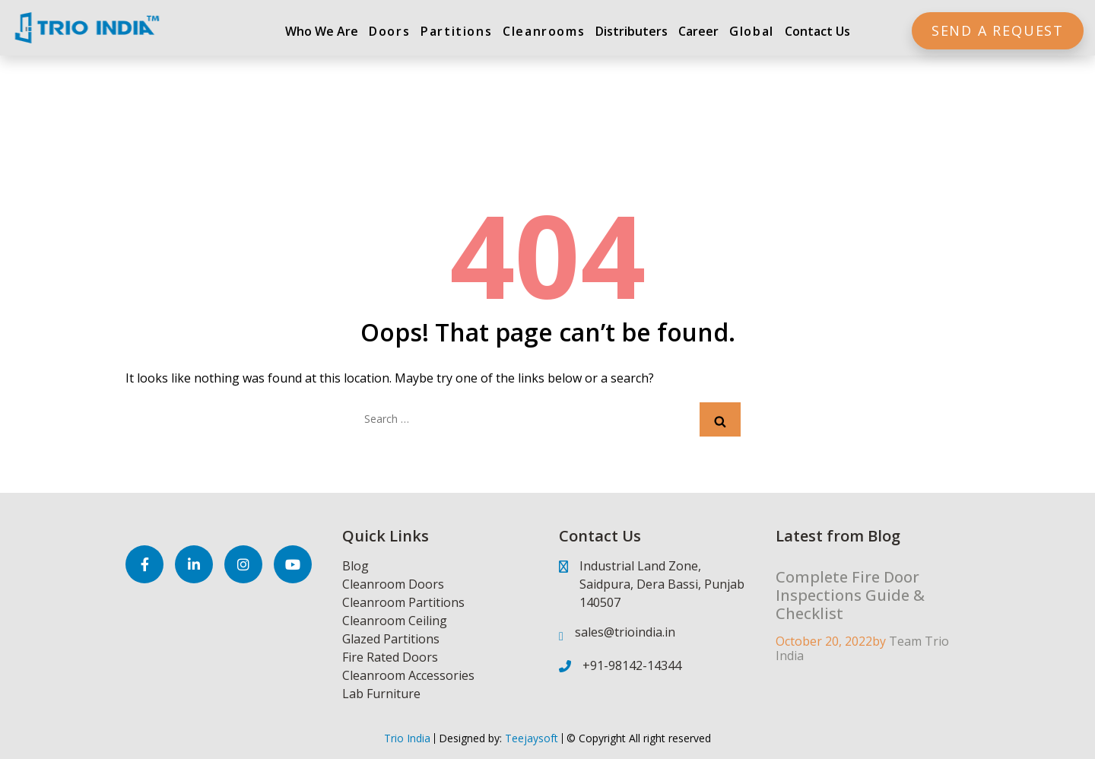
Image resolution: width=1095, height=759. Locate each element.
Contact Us (817, 31)
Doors (389, 31)
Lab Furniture (381, 693)
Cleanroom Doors (393, 584)
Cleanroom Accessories (408, 675)
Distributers (631, 31)
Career (698, 31)
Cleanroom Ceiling (394, 620)
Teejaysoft (530, 738)
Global (751, 31)
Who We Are (321, 31)
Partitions (456, 31)
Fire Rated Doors (390, 657)
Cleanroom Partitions (403, 602)
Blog (355, 565)
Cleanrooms (544, 31)
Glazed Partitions (391, 638)
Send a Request (998, 30)
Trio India (407, 738)
